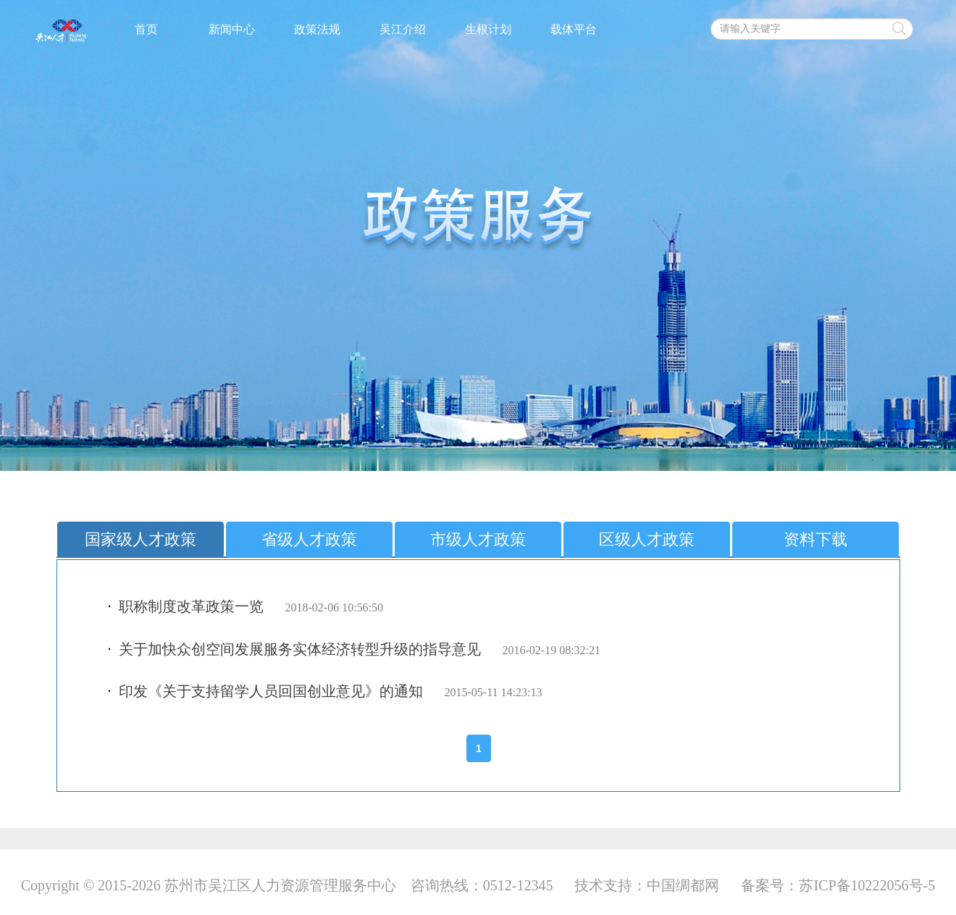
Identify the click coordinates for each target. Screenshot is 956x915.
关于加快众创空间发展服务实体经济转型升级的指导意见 (300, 649)
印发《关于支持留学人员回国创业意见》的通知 (271, 691)
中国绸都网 (683, 885)
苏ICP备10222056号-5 (867, 885)
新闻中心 (232, 29)
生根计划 (488, 29)
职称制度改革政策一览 (191, 606)
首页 (146, 29)
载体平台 (573, 29)
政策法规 (317, 29)
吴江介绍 (403, 29)
